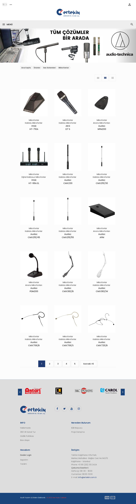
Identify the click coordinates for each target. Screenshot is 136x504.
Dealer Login (25, 455)
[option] (33, 392)
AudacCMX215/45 (34, 236)
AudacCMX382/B (68, 290)
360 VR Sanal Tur (28, 432)
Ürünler (37, 68)
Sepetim (24, 460)
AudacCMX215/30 (102, 182)
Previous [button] (20, 392)
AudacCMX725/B (102, 344)
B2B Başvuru (76, 428)
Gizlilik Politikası (27, 436)
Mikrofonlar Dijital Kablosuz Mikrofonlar (34, 175)
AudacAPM (101, 236)
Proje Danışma (78, 432)
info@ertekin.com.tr (87, 477)
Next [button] (123, 392)
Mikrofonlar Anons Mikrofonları (101, 121)
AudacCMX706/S (68, 344)
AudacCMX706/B (34, 344)
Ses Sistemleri (49, 68)
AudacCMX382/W (102, 290)
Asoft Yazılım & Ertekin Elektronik (32, 497)
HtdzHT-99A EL (34, 182)
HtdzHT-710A (33, 127)
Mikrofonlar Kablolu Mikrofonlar (34, 121)
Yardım (23, 464)
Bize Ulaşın (25, 440)
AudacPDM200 (34, 290)
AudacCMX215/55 (68, 236)
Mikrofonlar (64, 68)
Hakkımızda (25, 428)
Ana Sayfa (26, 68)
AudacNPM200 (102, 127)
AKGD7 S (67, 127)
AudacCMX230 (67, 182)
